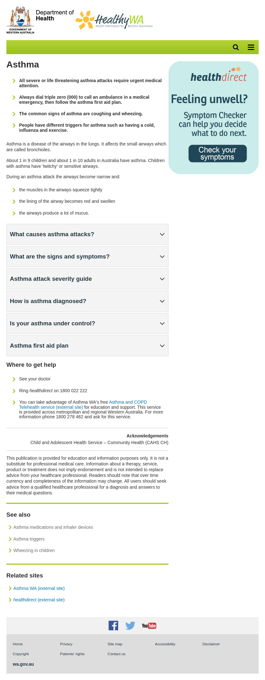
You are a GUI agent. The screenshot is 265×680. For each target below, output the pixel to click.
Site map (115, 644)
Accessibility (165, 644)
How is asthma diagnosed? (48, 301)
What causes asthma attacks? (52, 234)
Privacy (66, 644)
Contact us (116, 654)
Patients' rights (72, 654)
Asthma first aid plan (39, 345)
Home (18, 644)
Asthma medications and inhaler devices (53, 527)
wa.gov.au (23, 664)
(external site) (39, 599)
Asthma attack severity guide (51, 278)
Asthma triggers (29, 539)
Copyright (21, 654)
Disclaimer (211, 644)
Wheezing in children (34, 550)
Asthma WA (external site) (39, 588)
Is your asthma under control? (52, 323)
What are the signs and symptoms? (60, 256)
